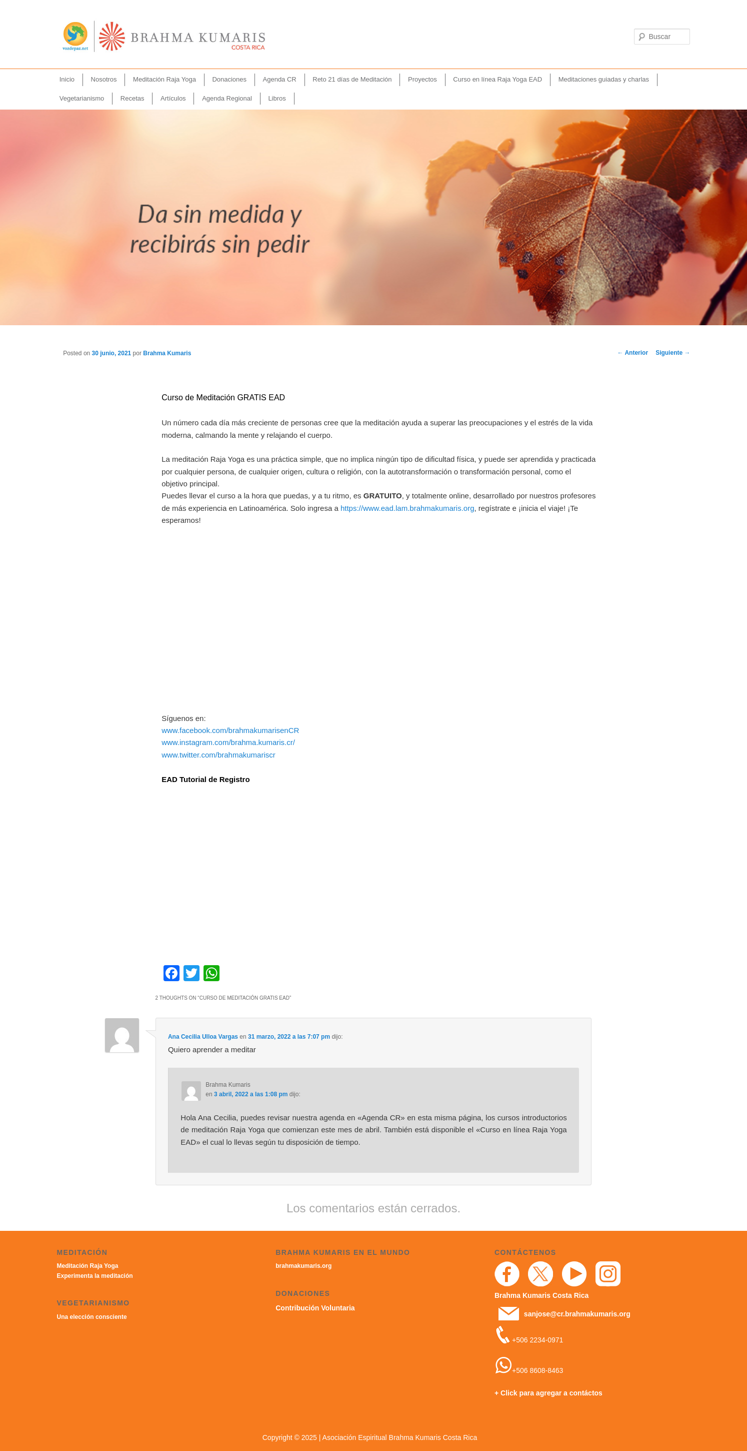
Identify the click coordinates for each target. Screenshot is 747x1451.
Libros (277, 98)
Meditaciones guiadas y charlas (603, 79)
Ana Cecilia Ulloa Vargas (203, 1036)
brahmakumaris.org (304, 1265)
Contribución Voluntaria (315, 1308)
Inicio (67, 79)
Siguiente (673, 352)
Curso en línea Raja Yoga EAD (497, 79)
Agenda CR (279, 79)
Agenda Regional (227, 98)
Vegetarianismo (82, 98)
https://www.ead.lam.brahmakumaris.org (407, 508)
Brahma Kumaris (167, 353)
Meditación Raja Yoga (164, 79)
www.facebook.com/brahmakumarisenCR (230, 730)
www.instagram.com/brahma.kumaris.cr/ (228, 742)
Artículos (173, 98)
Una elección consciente (92, 1316)
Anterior (633, 352)
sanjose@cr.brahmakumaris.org (577, 1314)
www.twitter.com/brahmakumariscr (219, 755)
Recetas (132, 98)
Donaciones (229, 79)
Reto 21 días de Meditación (352, 79)
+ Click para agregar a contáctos (548, 1393)
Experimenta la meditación (95, 1275)
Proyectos (422, 79)
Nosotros (104, 79)
